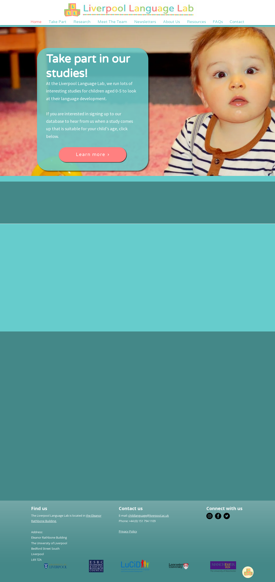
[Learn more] (92, 154)
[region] (249, 571)
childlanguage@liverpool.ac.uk (148, 515)
